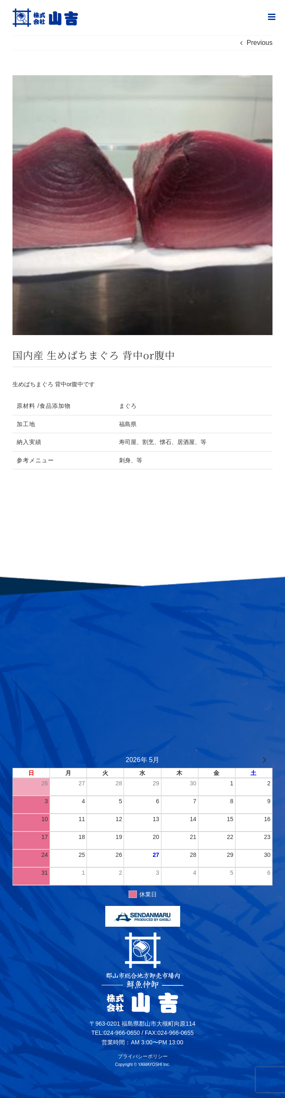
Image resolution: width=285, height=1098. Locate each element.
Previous (260, 42)
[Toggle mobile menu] (272, 16)
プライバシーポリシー (143, 1056)
